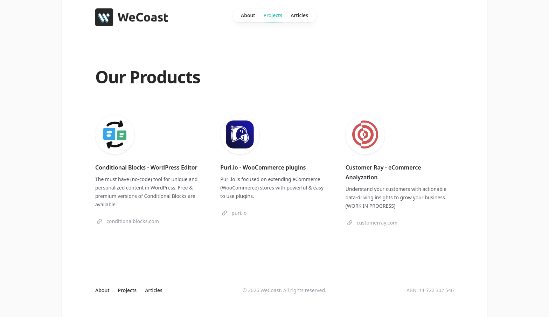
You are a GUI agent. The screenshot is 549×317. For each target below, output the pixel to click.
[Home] (131, 17)
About (248, 15)
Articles (299, 15)
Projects (273, 17)
